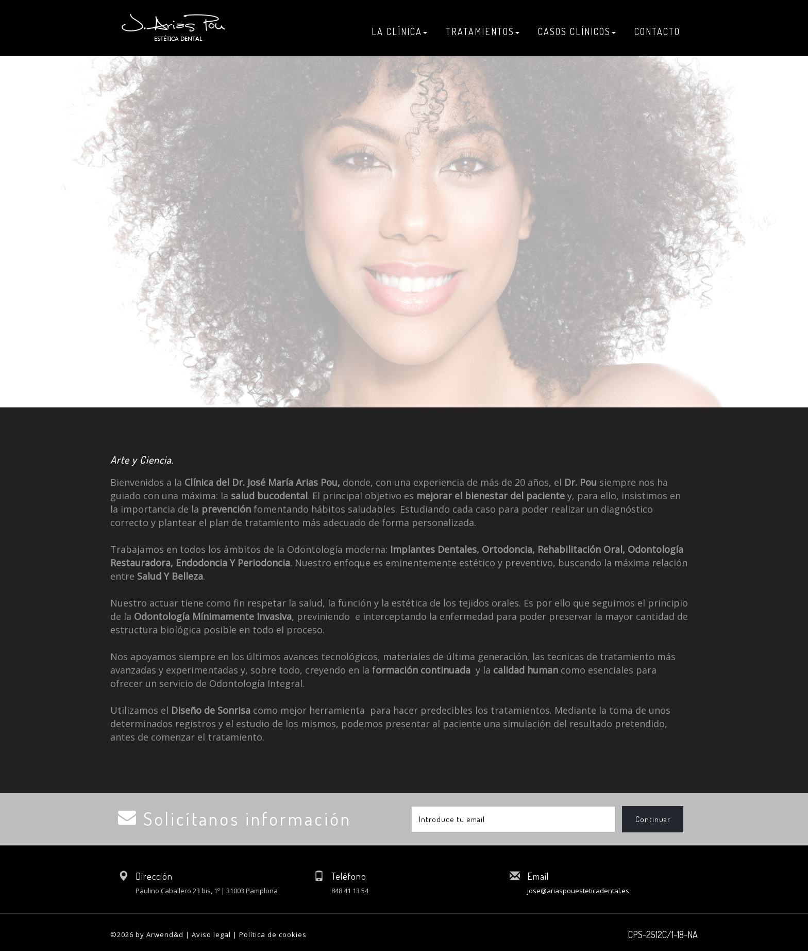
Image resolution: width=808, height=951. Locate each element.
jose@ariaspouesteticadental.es (578, 890)
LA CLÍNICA (399, 31)
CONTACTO (657, 31)
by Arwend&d (159, 934)
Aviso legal (211, 934)
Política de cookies (273, 934)
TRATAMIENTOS (482, 31)
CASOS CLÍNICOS (577, 31)
